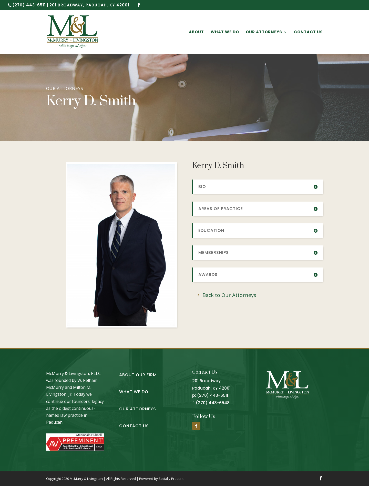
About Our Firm (138, 375)
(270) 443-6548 (213, 403)
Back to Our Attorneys (229, 295)
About (196, 32)
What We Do (225, 32)
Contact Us (308, 32)
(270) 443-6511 (212, 395)
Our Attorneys (264, 32)
